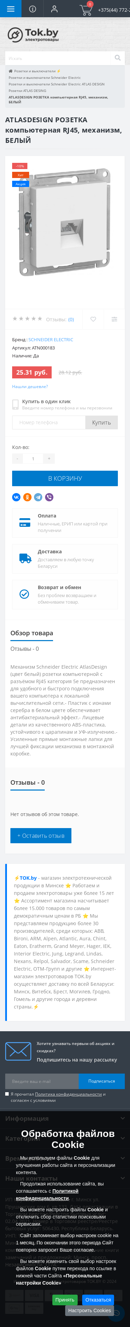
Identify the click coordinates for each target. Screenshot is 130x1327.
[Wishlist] (93, 319)
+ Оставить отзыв (40, 835)
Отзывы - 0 (24, 648)
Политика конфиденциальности (68, 1094)
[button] (54, 8)
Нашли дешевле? (30, 386)
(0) (71, 319)
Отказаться (98, 1300)
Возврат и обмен (59, 587)
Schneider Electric (50, 339)
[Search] (117, 58)
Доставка (50, 551)
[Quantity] (33, 458)
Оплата (47, 515)
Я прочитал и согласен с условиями (58, 1097)
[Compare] (114, 319)
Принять (65, 1300)
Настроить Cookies (89, 1310)
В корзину (65, 478)
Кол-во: (20, 447)
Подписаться (101, 1081)
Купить (101, 422)
